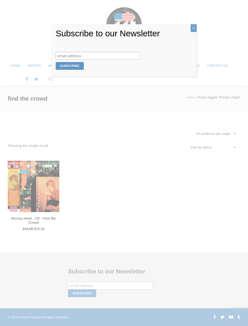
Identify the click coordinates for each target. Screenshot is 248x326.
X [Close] (194, 28)
